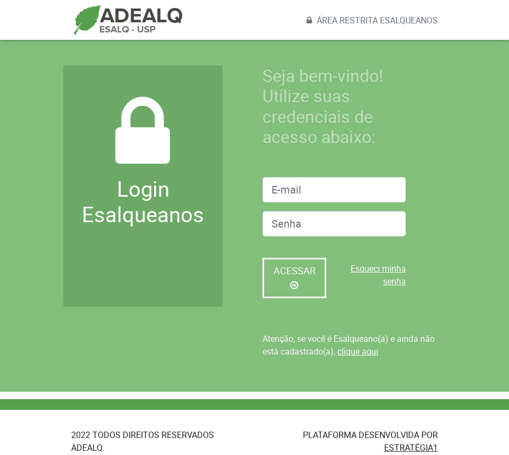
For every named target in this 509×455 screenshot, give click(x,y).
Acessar (295, 277)
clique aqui (357, 351)
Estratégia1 (411, 447)
